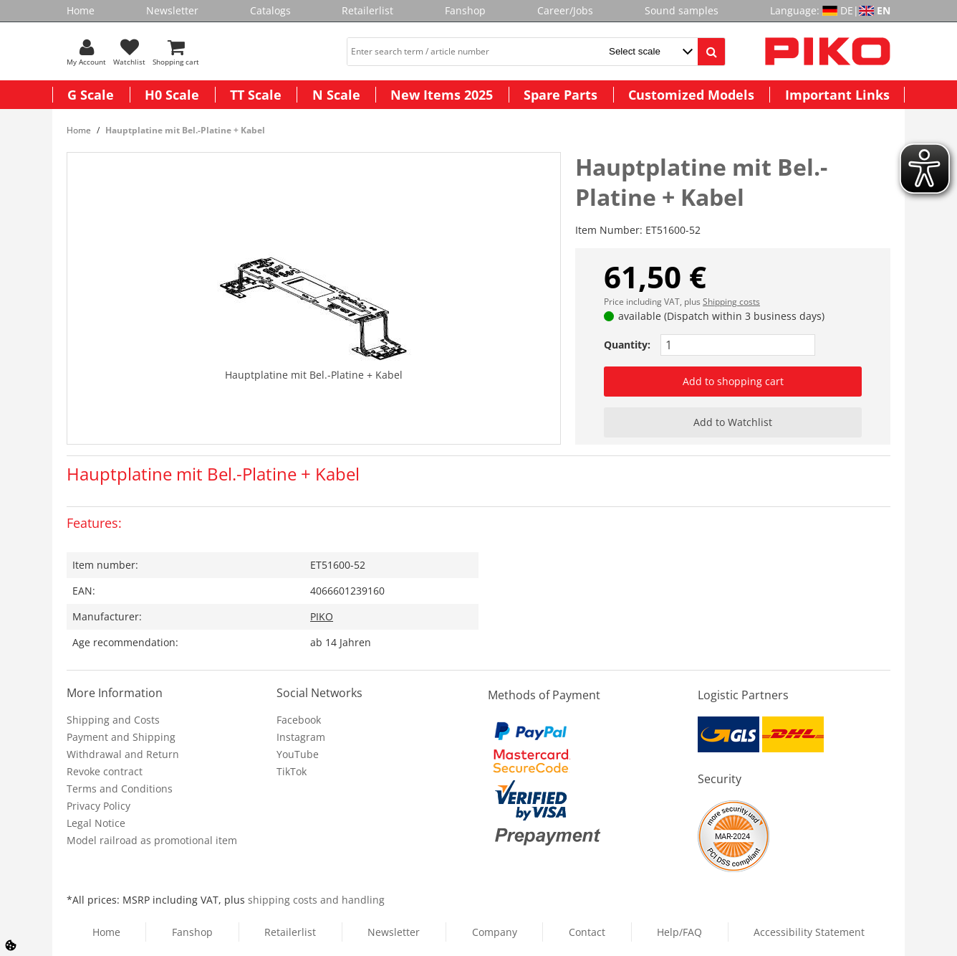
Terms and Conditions (120, 788)
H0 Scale (172, 94)
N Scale (336, 94)
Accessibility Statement (809, 932)
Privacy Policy (98, 806)
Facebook (298, 720)
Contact (587, 932)
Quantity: (627, 344)
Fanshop (465, 10)
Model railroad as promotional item (152, 840)
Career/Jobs (565, 10)
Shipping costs (731, 301)
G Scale (90, 94)
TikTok (291, 771)
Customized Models (691, 94)
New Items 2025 (441, 94)
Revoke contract (105, 771)
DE (846, 10)
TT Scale (256, 94)
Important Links (837, 94)
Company (494, 932)
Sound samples (681, 10)
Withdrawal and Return (123, 754)
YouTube (297, 754)
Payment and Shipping (121, 737)
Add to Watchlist (732, 422)
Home (81, 10)
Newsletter (172, 10)
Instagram (300, 737)
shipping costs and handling (316, 900)
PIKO (321, 616)
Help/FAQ (679, 932)
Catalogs (270, 10)
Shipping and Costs (113, 720)
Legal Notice (96, 823)
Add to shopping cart (733, 381)
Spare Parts (560, 94)
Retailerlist (367, 10)
